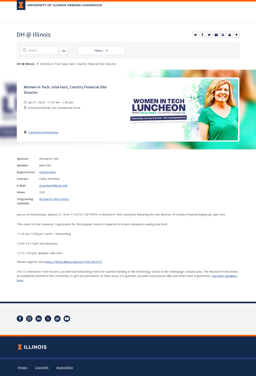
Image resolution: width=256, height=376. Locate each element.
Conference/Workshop (43, 132)
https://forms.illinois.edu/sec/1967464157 (73, 262)
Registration (47, 172)
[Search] (63, 50)
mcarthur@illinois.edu (53, 185)
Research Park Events (54, 199)
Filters (99, 50)
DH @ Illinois (26, 64)
